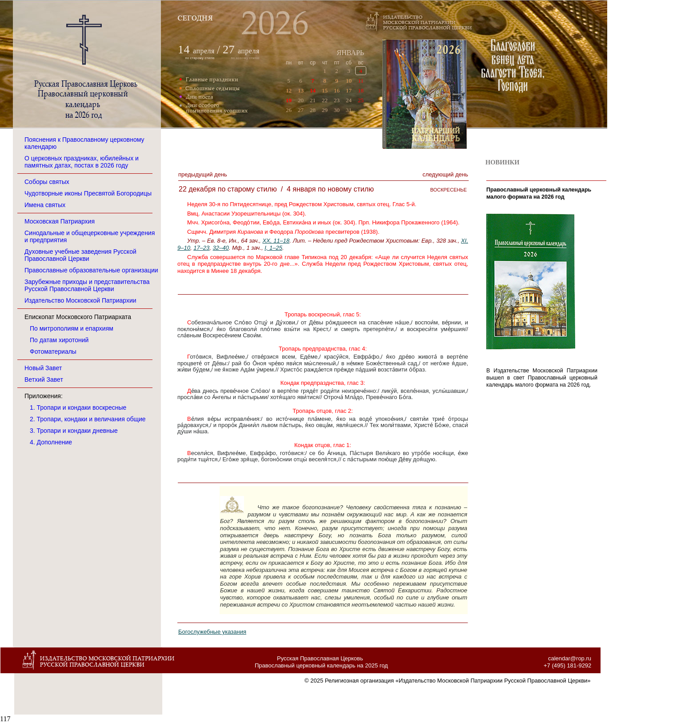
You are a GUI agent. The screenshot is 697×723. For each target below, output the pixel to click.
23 (337, 100)
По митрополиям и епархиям (71, 328)
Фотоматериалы (53, 351)
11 (361, 80)
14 (313, 90)
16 (337, 90)
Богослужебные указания (212, 631)
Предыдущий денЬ (202, 174)
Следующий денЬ (445, 174)
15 (325, 90)
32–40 (221, 247)
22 (325, 100)
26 (289, 110)
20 (301, 100)
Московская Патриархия (59, 221)
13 (301, 90)
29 (325, 110)
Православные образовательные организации (91, 270)
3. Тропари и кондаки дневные (74, 430)
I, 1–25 (273, 247)
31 (349, 110)
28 (313, 110)
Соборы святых (46, 181)
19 (289, 100)
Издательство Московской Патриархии (80, 300)
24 (349, 100)
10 (349, 80)
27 (301, 110)
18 (361, 90)
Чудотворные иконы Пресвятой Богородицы (88, 193)
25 (361, 100)
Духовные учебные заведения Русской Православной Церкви (80, 255)
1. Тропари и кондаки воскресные (78, 407)
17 (349, 90)
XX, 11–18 (275, 240)
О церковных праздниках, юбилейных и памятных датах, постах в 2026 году (81, 162)
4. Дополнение (51, 442)
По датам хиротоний (59, 340)
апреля (204, 51)
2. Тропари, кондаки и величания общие (88, 419)
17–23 (201, 247)
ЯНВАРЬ (350, 52)
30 (337, 110)
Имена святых (44, 204)
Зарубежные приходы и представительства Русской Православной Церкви (87, 285)
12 (289, 90)
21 (313, 100)
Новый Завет (43, 367)
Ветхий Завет (43, 379)
